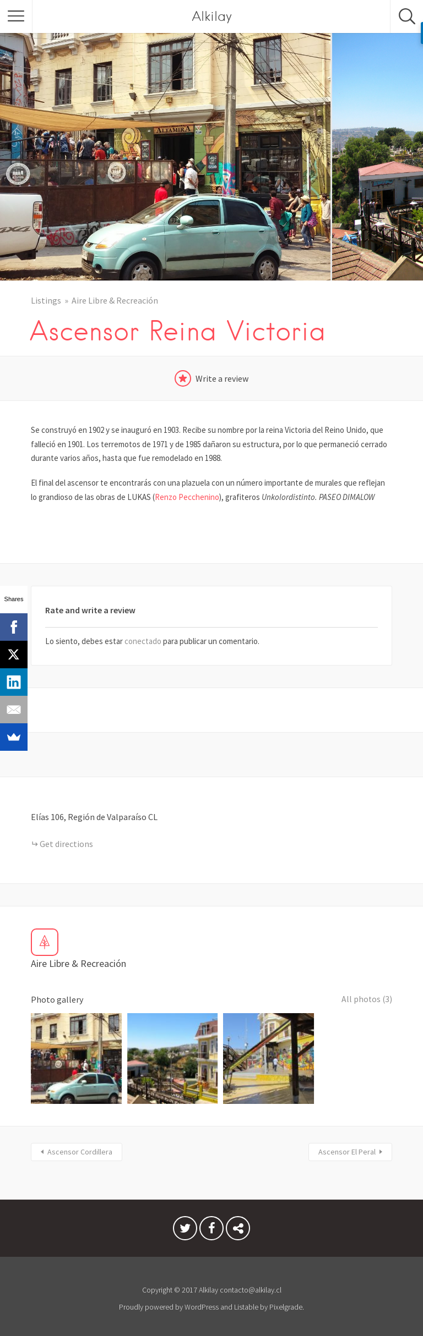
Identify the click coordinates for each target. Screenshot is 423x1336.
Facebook (211, 1226)
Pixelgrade (285, 1302)
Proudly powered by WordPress (169, 1302)
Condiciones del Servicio (238, 1226)
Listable (246, 1302)
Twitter (185, 1226)
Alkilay (212, 16)
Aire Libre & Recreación (115, 300)
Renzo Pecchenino (187, 497)
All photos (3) (366, 999)
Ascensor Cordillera (79, 1147)
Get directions (66, 843)
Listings (46, 300)
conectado (142, 641)
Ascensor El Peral (347, 1147)
